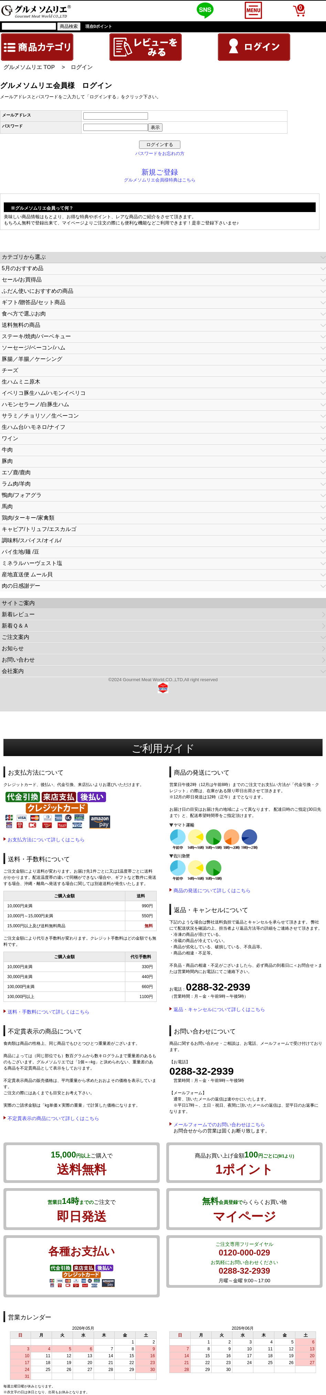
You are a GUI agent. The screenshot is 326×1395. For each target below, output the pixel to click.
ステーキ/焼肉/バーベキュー (36, 336)
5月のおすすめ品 (22, 268)
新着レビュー (18, 614)
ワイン (10, 438)
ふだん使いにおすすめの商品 (37, 291)
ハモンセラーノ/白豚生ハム (35, 404)
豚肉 (7, 461)
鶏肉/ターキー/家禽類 (28, 518)
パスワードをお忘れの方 (160, 153)
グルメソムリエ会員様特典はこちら (160, 179)
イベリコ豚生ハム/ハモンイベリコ (44, 393)
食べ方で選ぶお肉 (24, 314)
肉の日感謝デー (21, 586)
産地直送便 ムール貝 (27, 574)
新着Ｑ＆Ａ (15, 626)
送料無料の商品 (21, 325)
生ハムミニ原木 (21, 382)
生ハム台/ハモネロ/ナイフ (33, 427)
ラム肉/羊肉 (16, 484)
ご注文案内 (15, 637)
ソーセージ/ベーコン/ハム (33, 348)
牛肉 (7, 450)
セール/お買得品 (22, 280)
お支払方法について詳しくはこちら (46, 839)
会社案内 (13, 671)
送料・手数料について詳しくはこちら (49, 1012)
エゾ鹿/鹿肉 (16, 472)
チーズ (10, 370)
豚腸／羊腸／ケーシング (32, 359)
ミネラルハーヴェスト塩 (32, 563)
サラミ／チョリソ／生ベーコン (40, 416)
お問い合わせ (18, 660)
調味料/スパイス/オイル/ (31, 540)
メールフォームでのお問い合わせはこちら (219, 1124)
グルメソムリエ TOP (29, 67)
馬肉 (7, 506)
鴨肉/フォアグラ (22, 495)
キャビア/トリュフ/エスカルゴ (39, 529)
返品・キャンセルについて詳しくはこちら (219, 1009)
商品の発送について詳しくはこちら (212, 890)
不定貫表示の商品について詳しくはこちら (53, 1118)
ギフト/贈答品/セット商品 (33, 302)
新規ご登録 (159, 172)
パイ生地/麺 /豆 (20, 552)
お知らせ (13, 648)
